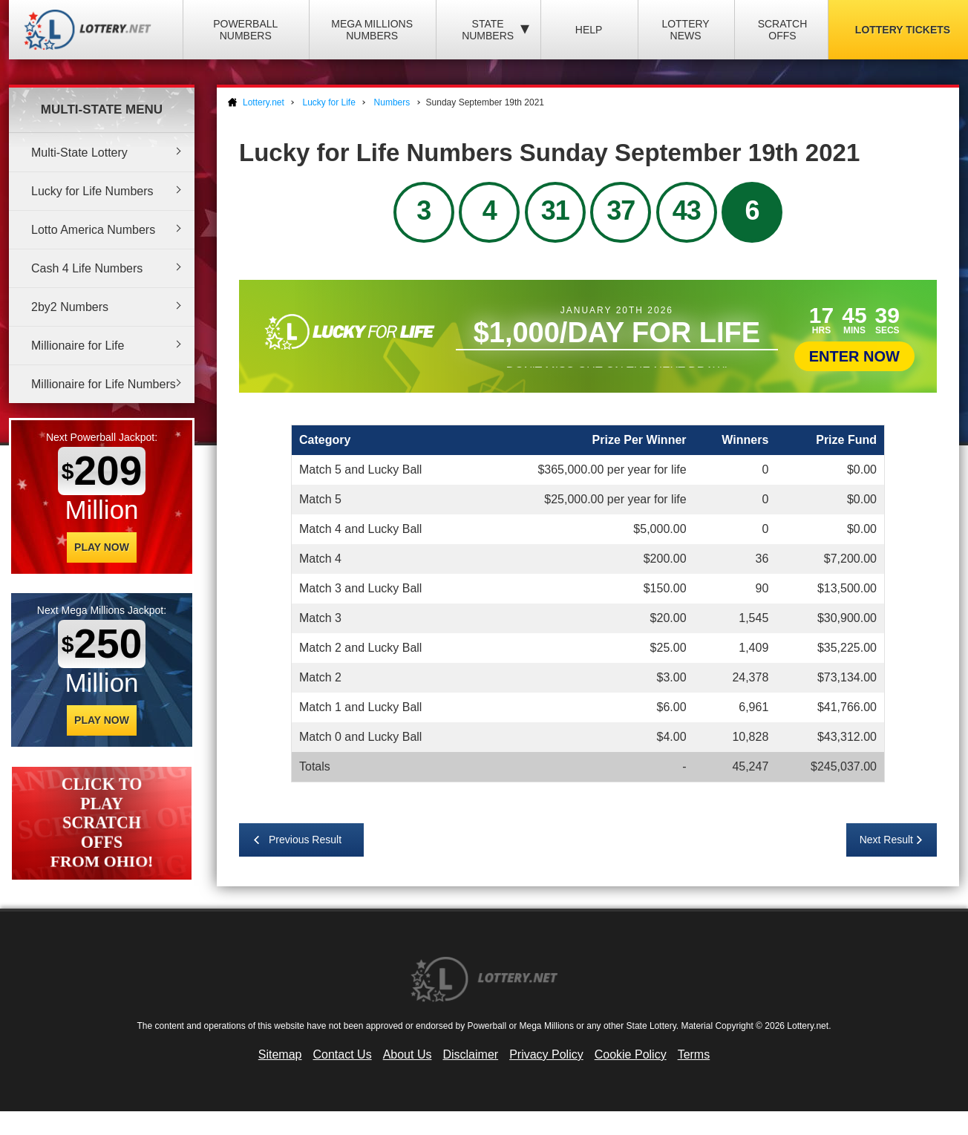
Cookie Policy (631, 1054)
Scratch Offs (783, 30)
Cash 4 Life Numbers (87, 268)
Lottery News (685, 30)
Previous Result (305, 839)
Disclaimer (470, 1054)
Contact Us (342, 1054)
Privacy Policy (546, 1054)
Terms (694, 1054)
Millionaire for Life (77, 345)
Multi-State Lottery (79, 152)
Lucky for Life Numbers (92, 191)
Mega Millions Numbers (372, 30)
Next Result (886, 839)
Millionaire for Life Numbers (103, 384)
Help (589, 30)
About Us (407, 1054)
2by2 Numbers (69, 307)
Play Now (101, 547)
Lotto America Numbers (93, 229)
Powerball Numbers (245, 30)
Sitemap (280, 1054)
